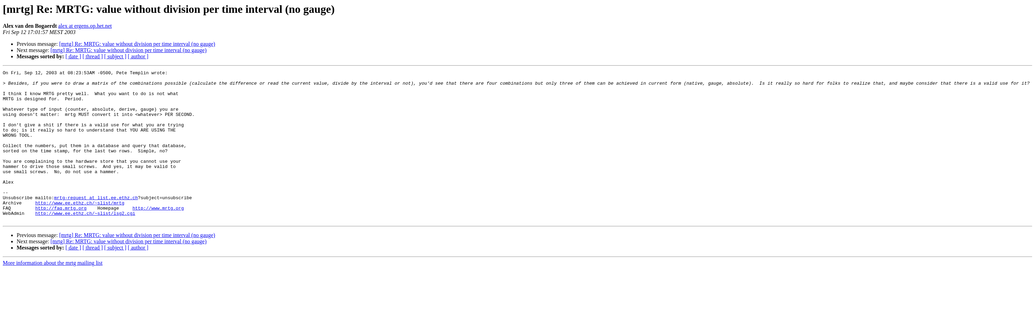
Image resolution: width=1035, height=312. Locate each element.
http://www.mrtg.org (158, 236)
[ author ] (138, 56)
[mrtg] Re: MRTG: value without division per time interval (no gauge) (137, 44)
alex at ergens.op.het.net (85, 26)
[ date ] (73, 56)
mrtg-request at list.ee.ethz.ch (96, 223)
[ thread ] (92, 56)
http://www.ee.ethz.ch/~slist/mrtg (79, 230)
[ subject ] (115, 56)
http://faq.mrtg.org (61, 236)
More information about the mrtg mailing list (53, 293)
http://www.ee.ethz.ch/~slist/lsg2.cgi (85, 242)
